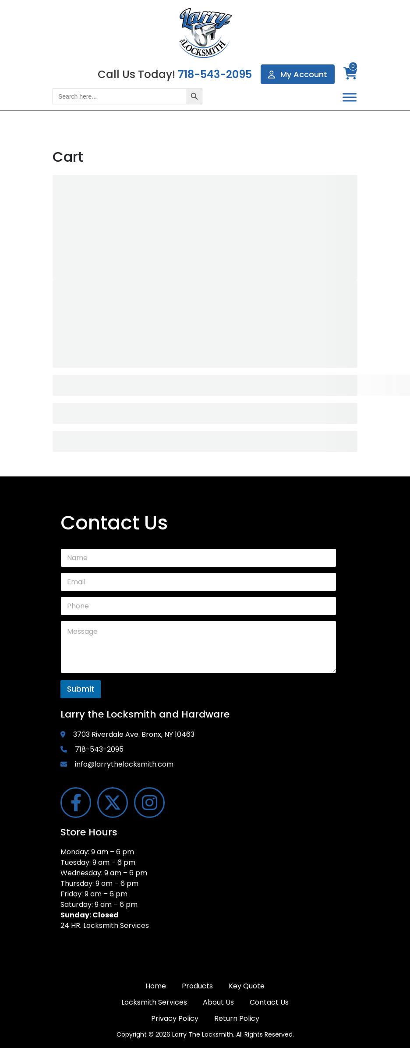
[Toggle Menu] (350, 97)
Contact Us (269, 1002)
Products (197, 986)
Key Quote (247, 986)
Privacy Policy (174, 1018)
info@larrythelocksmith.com (124, 764)
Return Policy (236, 1018)
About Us (218, 1002)
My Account (297, 74)
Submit (80, 689)
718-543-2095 (215, 74)
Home (155, 986)
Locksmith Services (154, 1002)
